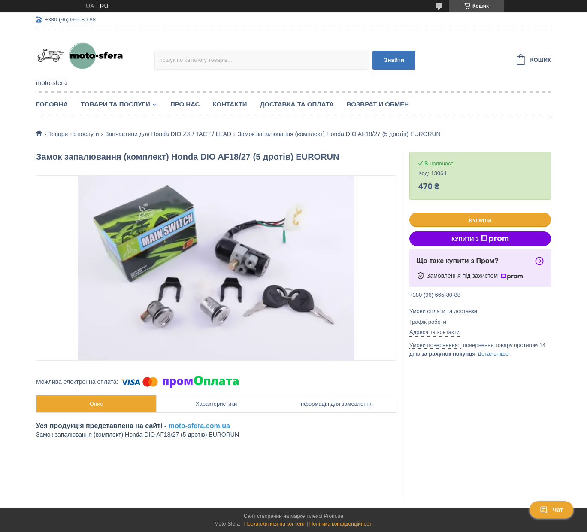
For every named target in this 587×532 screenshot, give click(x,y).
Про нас (185, 104)
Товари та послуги (115, 104)
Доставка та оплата (297, 104)
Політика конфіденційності (341, 524)
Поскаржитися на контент (274, 524)
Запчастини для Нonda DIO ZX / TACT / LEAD (168, 134)
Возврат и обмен (378, 104)
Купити (480, 220)
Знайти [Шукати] (394, 60)
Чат (551, 510)
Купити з (480, 239)
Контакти (229, 104)
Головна (52, 104)
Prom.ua (333, 516)
